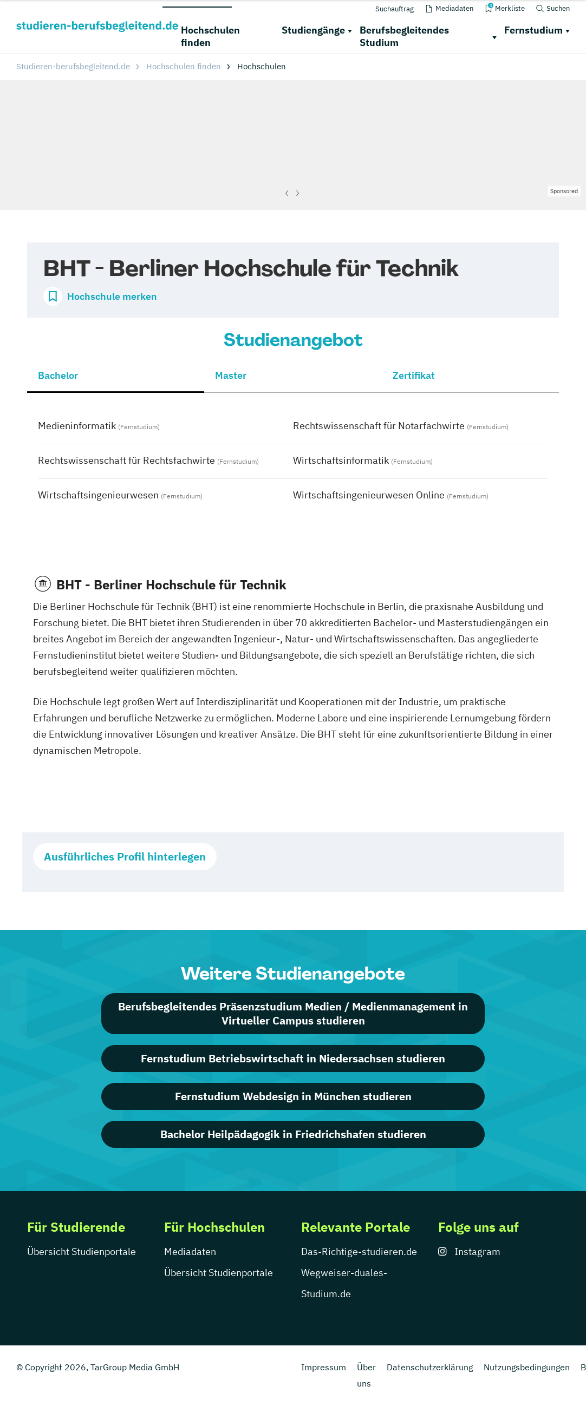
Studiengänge (313, 30)
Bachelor (58, 375)
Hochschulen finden (210, 36)
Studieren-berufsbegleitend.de (73, 66)
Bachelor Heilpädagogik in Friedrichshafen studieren (293, 1134)
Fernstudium (533, 30)
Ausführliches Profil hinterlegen (125, 856)
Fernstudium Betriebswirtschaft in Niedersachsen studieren (293, 1058)
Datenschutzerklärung (430, 1367)
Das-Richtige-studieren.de (359, 1251)
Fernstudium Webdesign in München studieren (293, 1096)
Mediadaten (190, 1251)
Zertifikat (414, 375)
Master (230, 375)
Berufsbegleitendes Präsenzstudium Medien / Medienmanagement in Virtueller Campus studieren (293, 1013)
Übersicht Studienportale (81, 1251)
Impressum (323, 1367)
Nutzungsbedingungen (527, 1367)
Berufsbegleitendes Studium (404, 36)
